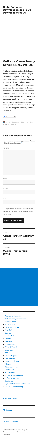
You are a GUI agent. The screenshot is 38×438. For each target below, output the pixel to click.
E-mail (5, 188)
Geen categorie (11, 356)
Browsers (8, 333)
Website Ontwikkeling (14, 387)
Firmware (9, 350)
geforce (13, 124)
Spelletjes (9, 381)
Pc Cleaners (9, 370)
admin (8, 122)
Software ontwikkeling (14, 375)
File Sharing (10, 344)
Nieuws (8, 364)
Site (4, 198)
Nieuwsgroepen (11, 367)
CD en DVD (9, 336)
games (7, 353)
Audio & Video (10, 322)
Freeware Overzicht (11, 422)
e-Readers (9, 341)
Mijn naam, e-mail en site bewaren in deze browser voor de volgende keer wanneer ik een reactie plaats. (18, 211)
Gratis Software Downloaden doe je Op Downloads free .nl (17, 10)
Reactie (7, 148)
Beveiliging (9, 330)
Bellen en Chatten (12, 327)
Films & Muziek (11, 347)
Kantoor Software (12, 361)
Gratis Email (10, 358)
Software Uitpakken (13, 378)
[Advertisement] (19, 40)
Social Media (10, 373)
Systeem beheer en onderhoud (17, 384)
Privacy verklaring (10, 398)
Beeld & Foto (10, 324)
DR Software (8, 410)
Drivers (27, 122)
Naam (5, 178)
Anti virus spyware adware (15, 319)
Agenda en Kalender (13, 316)
